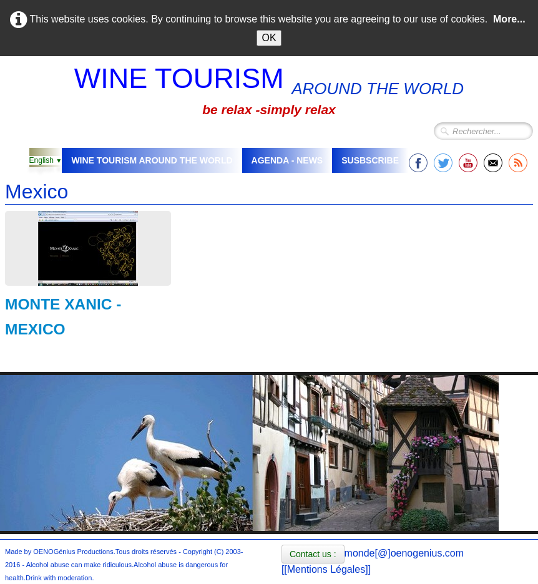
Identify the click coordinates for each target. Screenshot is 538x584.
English (45, 160)
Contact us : (313, 554)
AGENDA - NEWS (287, 160)
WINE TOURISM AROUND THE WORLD (151, 160)
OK (269, 37)
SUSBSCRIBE (370, 160)
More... (509, 19)
